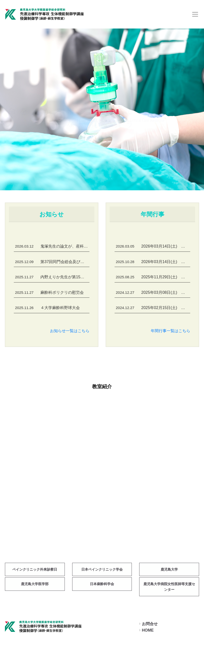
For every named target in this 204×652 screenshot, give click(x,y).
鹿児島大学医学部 (35, 584)
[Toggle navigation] (195, 14)
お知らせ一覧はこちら (69, 331)
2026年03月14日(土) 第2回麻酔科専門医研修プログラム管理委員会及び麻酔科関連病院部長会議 (153, 262)
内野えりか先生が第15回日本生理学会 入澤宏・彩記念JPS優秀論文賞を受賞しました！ (52, 277)
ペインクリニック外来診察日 (34, 569)
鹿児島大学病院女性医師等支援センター (169, 586)
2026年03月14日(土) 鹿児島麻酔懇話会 (153, 246)
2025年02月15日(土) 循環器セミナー (153, 308)
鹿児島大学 (169, 569)
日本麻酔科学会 (102, 584)
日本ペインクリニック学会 (102, 569)
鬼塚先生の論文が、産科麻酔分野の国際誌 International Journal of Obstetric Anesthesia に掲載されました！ (52, 246)
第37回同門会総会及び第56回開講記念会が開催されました (52, 262)
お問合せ (150, 624)
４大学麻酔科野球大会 (47, 308)
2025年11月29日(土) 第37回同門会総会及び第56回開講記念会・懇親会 (153, 277)
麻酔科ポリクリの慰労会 (49, 292)
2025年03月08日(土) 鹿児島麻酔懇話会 (153, 292)
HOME (148, 630)
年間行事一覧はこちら (170, 331)
